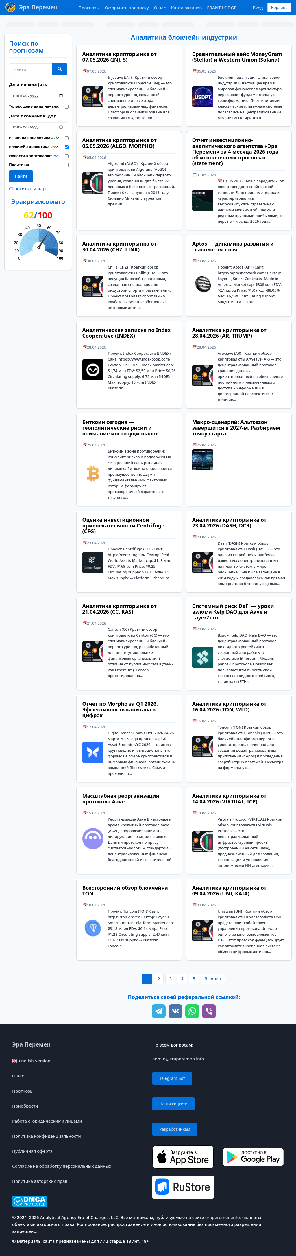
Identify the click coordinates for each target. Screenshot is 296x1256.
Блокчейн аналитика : (32, 146)
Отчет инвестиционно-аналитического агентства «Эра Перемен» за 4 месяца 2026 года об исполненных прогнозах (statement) (235, 151)
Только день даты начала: (32, 106)
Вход (258, 7)
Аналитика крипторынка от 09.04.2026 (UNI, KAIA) (229, 890)
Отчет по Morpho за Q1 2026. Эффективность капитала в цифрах (120, 709)
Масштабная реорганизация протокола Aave (120, 798)
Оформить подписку (127, 7)
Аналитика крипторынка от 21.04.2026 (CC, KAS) (119, 609)
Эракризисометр (38, 201)
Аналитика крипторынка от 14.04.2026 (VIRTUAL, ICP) (229, 798)
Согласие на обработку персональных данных (61, 1166)
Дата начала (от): (28, 84)
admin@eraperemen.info (178, 1059)
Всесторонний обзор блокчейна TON (125, 890)
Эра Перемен (31, 1044)
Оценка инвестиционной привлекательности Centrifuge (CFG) (123, 525)
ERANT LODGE (221, 7)
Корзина (279, 7)
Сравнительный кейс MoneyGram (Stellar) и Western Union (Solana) (237, 56)
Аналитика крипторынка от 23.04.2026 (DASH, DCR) (229, 522)
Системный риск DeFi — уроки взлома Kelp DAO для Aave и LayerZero (233, 611)
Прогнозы (89, 7)
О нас (160, 7)
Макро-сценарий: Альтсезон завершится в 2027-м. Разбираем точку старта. (236, 427)
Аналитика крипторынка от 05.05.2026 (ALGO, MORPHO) (119, 143)
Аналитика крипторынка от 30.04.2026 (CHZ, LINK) (119, 246)
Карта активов (186, 7)
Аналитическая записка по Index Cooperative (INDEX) (126, 333)
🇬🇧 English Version (31, 1061)
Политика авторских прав (39, 1181)
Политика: (19, 164)
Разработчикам (174, 1129)
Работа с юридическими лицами (47, 1121)
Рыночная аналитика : (32, 137)
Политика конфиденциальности (46, 1136)
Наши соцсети (173, 1103)
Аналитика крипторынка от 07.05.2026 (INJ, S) (119, 56)
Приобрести (25, 1106)
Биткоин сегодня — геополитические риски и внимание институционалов (120, 427)
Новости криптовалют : (32, 155)
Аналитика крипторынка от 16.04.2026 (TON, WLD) (229, 706)
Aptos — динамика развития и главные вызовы (233, 246)
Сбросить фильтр (27, 188)
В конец (212, 978)
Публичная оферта (32, 1151)
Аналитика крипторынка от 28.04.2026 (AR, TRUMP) (229, 333)
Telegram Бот (172, 1078)
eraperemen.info (222, 1217)
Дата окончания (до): (32, 116)
